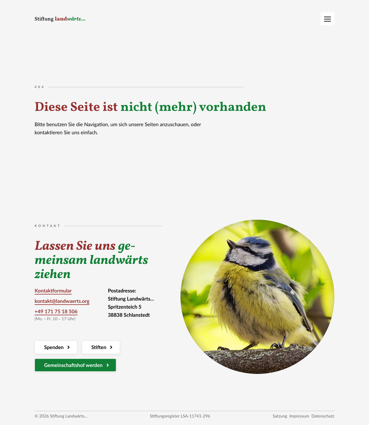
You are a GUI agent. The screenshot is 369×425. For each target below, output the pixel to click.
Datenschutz (323, 416)
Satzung (280, 416)
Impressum (299, 416)
